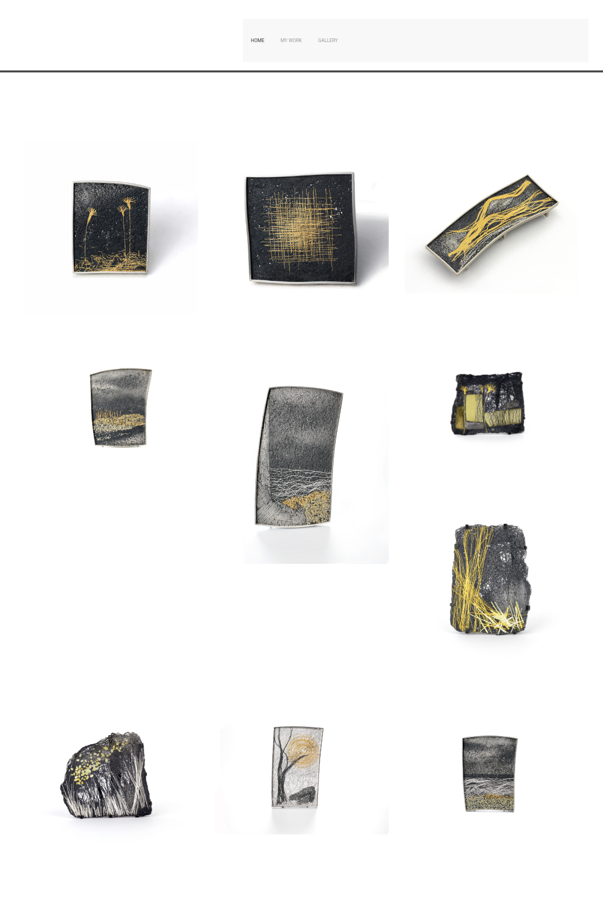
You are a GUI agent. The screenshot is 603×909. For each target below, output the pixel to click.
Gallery (328, 40)
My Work (291, 40)
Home (258, 40)
